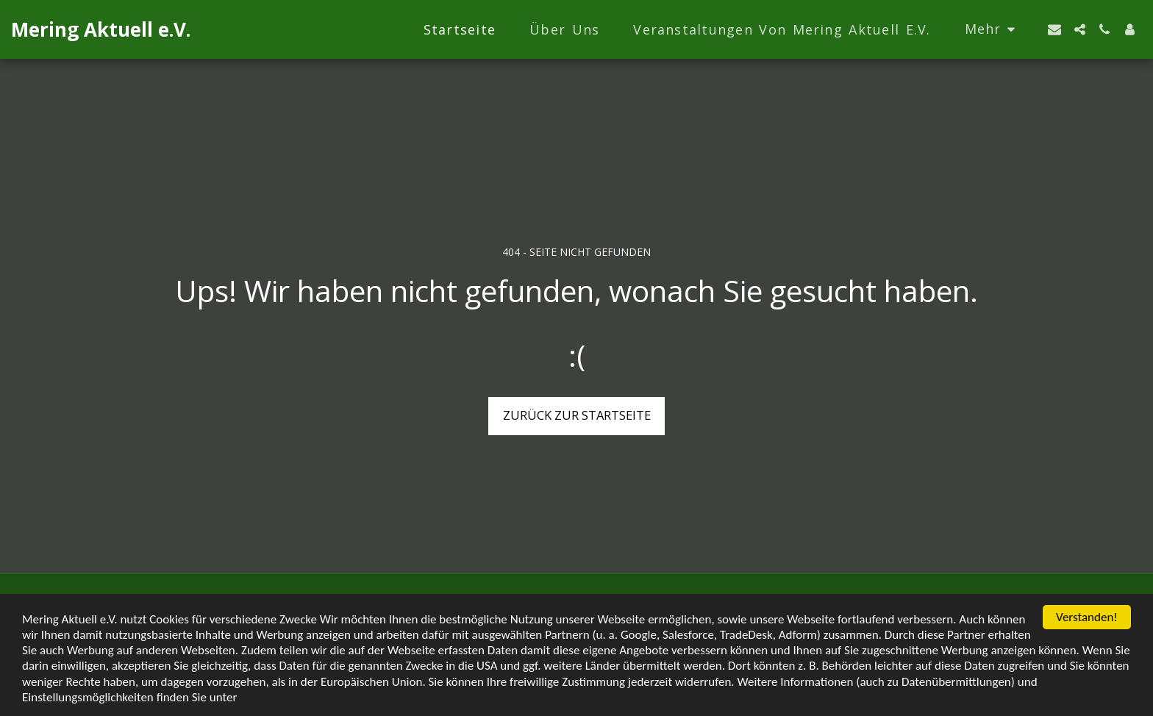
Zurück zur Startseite (577, 415)
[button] (1054, 29)
